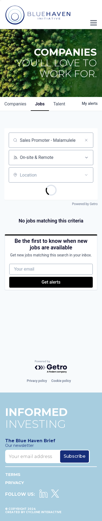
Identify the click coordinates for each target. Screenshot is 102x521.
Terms (12, 474)
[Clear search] (86, 140)
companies (15, 103)
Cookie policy (61, 381)
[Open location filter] (86, 175)
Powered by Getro (85, 204)
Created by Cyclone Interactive (33, 512)
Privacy (14, 482)
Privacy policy (37, 381)
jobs (40, 103)
